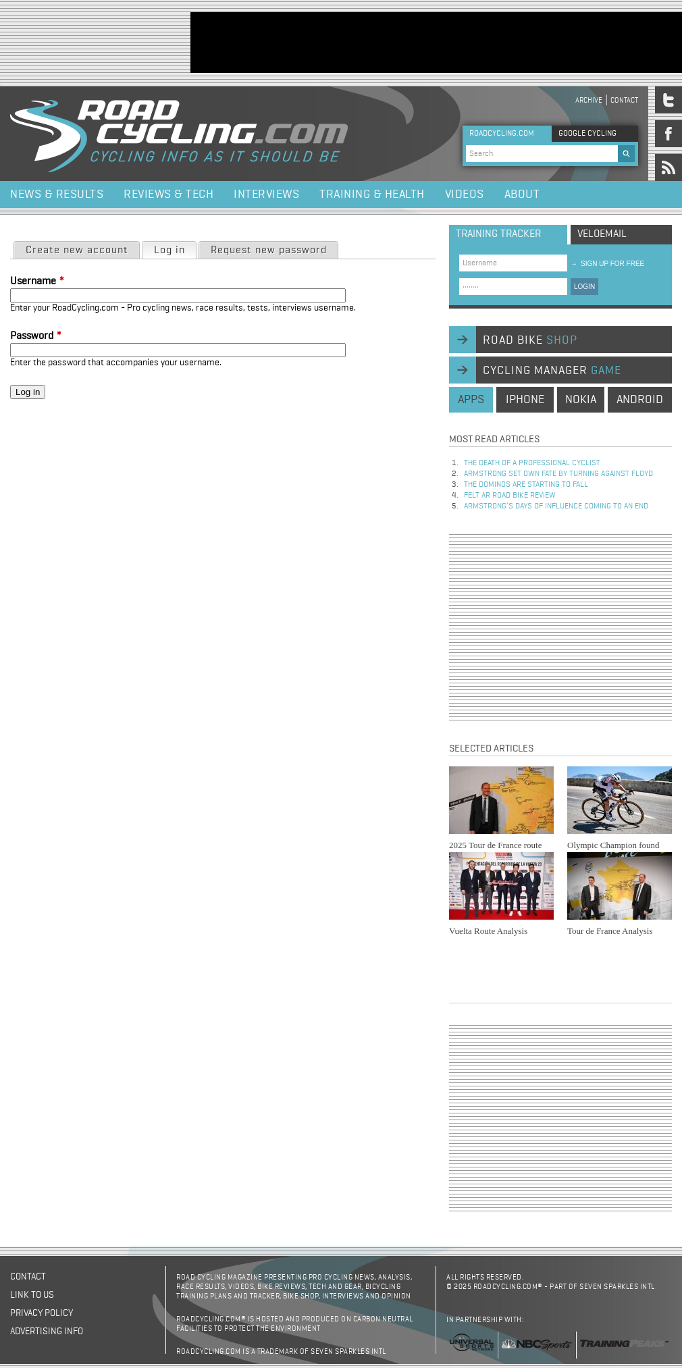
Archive (588, 100)
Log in (175, 249)
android (640, 400)
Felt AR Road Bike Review (510, 496)
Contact (624, 100)
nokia (580, 400)
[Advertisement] (560, 627)
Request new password (269, 250)
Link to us (32, 1295)
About (522, 194)
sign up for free (607, 263)
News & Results (56, 194)
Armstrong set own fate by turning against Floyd (558, 474)
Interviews (266, 194)
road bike (530, 340)
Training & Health (372, 194)
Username (37, 281)
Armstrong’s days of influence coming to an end (556, 506)
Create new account (77, 250)
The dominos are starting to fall (526, 485)
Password (35, 336)
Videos (464, 194)
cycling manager (552, 371)
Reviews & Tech (168, 194)
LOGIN (584, 286)
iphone (525, 400)
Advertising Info (46, 1331)
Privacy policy (41, 1313)
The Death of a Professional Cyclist (532, 463)
